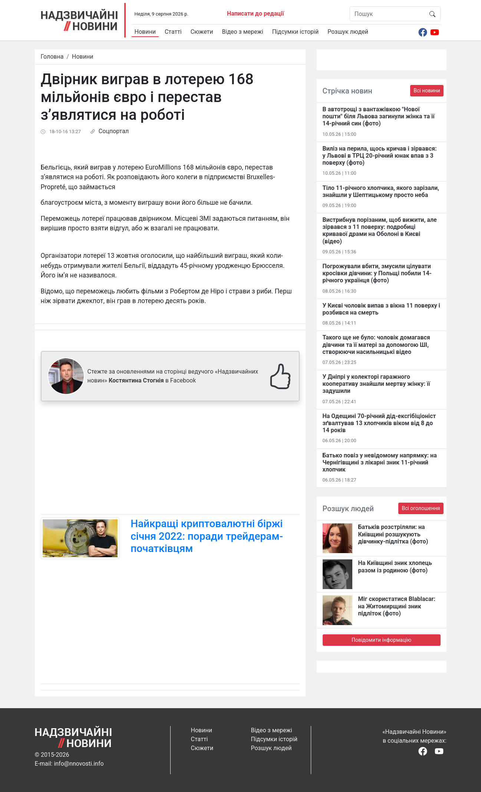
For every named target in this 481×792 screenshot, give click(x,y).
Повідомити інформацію (381, 640)
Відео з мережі (242, 31)
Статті (173, 31)
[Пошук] (387, 14)
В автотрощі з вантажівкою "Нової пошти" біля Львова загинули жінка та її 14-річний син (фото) (379, 116)
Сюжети (202, 31)
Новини (145, 31)
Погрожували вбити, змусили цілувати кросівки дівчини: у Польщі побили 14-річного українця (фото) (377, 273)
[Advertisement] (170, 459)
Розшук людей (347, 31)
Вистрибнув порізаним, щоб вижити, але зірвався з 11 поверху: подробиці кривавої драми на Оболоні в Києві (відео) (380, 230)
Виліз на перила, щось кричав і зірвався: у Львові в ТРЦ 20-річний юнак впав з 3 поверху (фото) (380, 155)
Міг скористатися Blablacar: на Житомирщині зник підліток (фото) (396, 606)
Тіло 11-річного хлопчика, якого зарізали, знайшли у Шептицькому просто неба (381, 191)
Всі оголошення (421, 508)
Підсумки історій (295, 31)
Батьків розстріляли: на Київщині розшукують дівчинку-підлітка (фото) (393, 534)
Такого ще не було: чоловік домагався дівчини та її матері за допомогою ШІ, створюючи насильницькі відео (376, 344)
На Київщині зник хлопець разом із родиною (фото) (395, 566)
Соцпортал (114, 131)
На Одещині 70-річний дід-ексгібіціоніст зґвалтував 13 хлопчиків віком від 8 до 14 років (379, 423)
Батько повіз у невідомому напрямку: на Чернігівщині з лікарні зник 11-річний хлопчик (380, 462)
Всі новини (427, 90)
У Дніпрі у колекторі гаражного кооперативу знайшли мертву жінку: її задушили (376, 383)
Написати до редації (255, 13)
